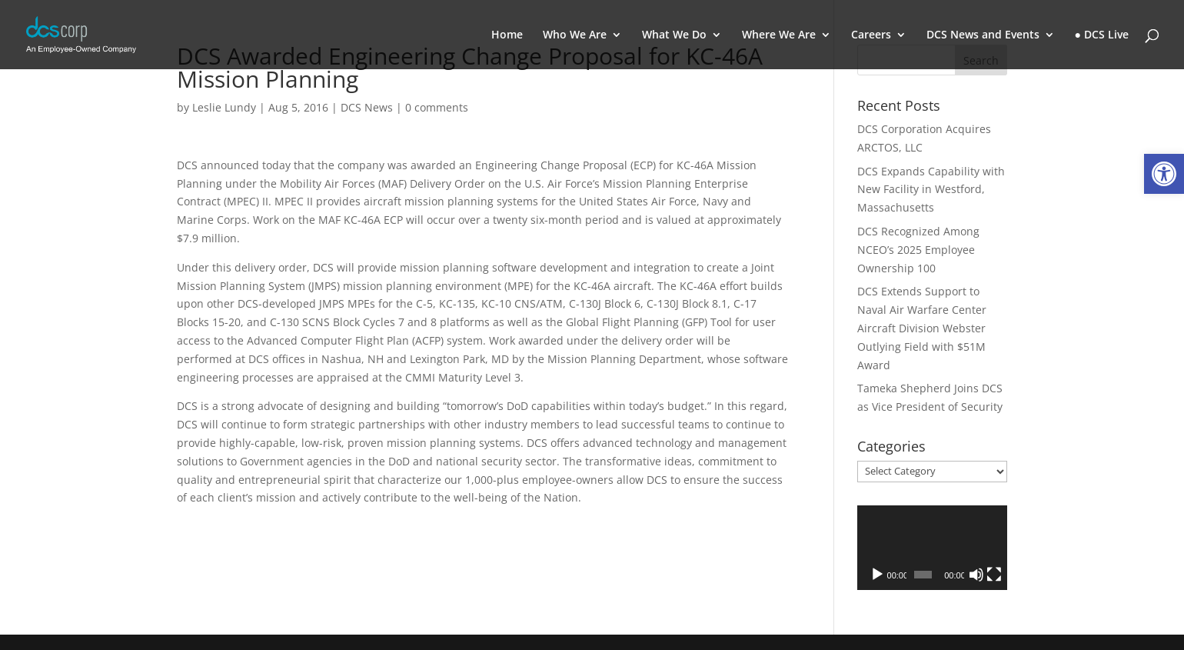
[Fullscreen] (994, 574)
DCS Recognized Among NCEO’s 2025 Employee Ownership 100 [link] (918, 249)
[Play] (877, 574)
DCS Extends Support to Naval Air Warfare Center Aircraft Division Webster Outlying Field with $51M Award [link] (921, 328)
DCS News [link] (367, 107)
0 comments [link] (436, 107)
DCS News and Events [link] (982, 35)
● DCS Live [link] (1102, 35)
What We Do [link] (674, 35)
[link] (1164, 174)
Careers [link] (871, 35)
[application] (932, 547)
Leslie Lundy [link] (224, 107)
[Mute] (976, 574)
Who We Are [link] (575, 35)
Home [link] (507, 35)
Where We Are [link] (779, 35)
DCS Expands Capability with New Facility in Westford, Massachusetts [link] (931, 189)
